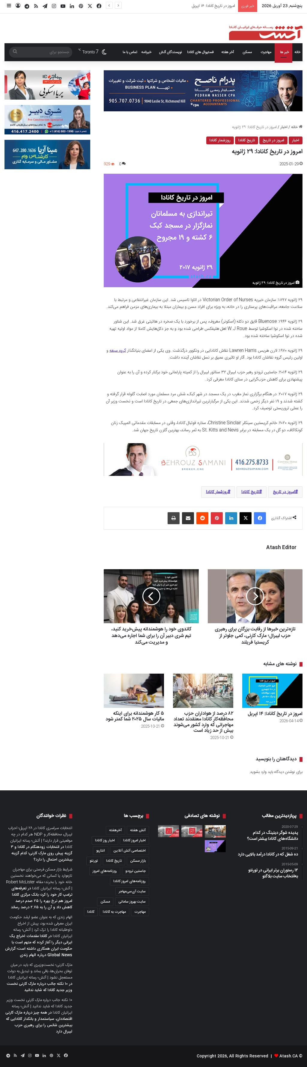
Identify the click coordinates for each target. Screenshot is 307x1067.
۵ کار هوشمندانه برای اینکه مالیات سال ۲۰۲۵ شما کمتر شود (135, 716)
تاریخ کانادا (246, 140)
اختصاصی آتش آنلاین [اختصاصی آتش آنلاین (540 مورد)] (129, 851)
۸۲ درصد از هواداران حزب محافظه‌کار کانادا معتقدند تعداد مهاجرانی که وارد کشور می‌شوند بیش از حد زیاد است (203, 722)
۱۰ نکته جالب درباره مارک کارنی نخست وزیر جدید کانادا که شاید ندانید (39, 987)
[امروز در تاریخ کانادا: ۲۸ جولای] (215, 846)
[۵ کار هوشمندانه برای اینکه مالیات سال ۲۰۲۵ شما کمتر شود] (134, 691)
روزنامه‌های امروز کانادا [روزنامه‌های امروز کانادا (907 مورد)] (129, 881)
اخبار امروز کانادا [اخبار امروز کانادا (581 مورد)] (134, 840)
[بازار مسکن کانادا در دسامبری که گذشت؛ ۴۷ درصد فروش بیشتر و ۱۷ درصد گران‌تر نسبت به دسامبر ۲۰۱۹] (215, 831)
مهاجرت (266, 52)
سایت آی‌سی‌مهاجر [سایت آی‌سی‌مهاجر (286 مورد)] (132, 891)
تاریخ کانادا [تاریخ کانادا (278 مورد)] (114, 861)
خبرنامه (146, 52)
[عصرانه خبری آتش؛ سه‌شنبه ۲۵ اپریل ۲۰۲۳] (168, 831)
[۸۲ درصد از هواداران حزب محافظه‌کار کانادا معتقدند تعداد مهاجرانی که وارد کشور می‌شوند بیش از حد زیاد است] (203, 691)
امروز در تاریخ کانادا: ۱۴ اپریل (213, 6)
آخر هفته (227, 52)
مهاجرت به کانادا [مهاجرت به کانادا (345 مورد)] (114, 912)
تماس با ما (130, 52)
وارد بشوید (258, 772)
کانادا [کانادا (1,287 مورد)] (90, 912)
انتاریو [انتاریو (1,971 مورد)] (100, 851)
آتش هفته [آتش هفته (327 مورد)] (138, 830)
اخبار (284, 127)
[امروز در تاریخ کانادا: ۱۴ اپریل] (272, 691)
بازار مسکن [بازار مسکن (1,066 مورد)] (138, 861)
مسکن (247, 52)
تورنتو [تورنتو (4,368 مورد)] (94, 861)
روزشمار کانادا (220, 140)
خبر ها (284, 52)
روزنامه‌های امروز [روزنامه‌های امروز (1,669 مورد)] (105, 871)
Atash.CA (288, 1056)
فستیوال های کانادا (200, 52)
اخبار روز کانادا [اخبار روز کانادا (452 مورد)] (105, 840)
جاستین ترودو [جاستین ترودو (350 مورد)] (135, 871)
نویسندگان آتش (170, 52)
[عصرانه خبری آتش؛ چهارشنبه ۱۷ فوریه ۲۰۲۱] (191, 831)
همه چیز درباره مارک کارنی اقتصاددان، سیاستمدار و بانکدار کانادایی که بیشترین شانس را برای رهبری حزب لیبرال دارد (38, 1022)
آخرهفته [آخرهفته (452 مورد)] (115, 830)
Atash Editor (281, 548)
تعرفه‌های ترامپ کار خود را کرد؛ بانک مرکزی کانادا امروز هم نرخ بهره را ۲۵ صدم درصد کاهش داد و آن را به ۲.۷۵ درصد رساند (41, 898)
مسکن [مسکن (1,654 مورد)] (105, 902)
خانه (297, 52)
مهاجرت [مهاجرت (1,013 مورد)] (140, 912)
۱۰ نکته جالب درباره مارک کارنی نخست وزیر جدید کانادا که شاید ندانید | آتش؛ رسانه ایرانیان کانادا (39, 1006)
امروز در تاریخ (273, 140)
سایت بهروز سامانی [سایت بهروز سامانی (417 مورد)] (132, 902)
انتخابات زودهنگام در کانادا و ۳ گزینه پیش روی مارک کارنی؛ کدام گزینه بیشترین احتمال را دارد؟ (41, 853)
